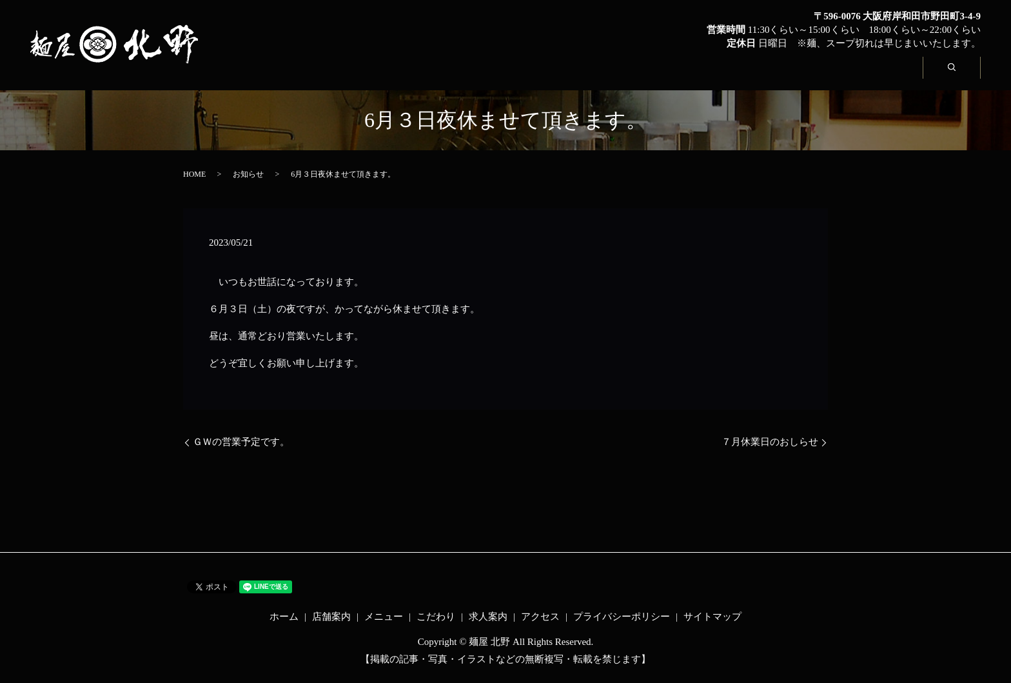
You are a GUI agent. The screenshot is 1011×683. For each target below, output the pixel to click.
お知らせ (248, 174)
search (964, 75)
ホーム (395, 75)
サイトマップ (712, 616)
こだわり (681, 75)
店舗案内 (487, 75)
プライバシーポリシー (621, 616)
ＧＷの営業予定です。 (241, 442)
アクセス (874, 75)
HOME (194, 174)
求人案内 (777, 75)
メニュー (584, 75)
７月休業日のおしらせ (769, 442)
